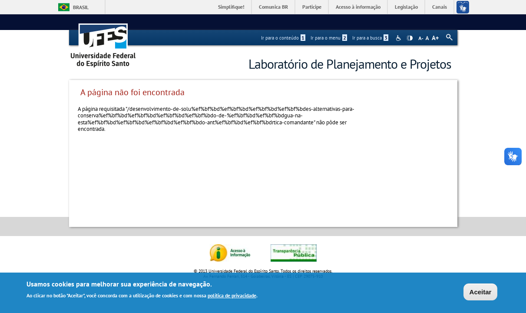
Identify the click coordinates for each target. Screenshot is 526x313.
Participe (311, 6)
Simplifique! (231, 6)
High (410, 38)
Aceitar (481, 292)
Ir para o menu (329, 38)
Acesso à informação (358, 6)
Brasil (81, 7)
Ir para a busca (370, 38)
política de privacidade (232, 296)
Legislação (406, 6)
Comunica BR (273, 6)
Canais (439, 6)
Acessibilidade (399, 38)
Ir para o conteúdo (283, 38)
